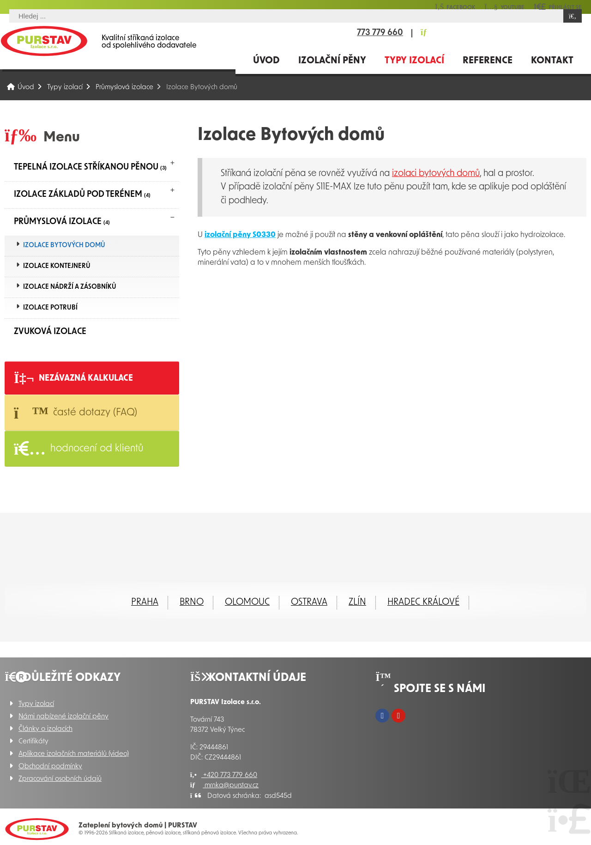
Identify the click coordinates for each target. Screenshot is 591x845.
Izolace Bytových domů (64, 245)
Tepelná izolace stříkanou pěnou (90, 167)
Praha (144, 602)
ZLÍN (357, 602)
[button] (558, 6)
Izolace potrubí (50, 307)
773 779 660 (380, 33)
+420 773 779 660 (223, 775)
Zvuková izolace (50, 332)
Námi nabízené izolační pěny (63, 716)
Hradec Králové (423, 602)
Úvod (44, 40)
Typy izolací (414, 61)
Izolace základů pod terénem (82, 194)
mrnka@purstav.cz (224, 785)
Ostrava (309, 602)
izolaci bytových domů (436, 173)
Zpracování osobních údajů (60, 779)
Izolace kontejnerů (56, 266)
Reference (488, 61)
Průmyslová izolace (124, 87)
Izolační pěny (332, 61)
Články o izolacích (45, 729)
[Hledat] (572, 16)
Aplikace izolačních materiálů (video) (73, 754)
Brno (192, 602)
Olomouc (247, 602)
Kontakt (552, 61)
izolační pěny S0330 (240, 235)
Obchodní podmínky (50, 766)
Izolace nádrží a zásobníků (69, 287)
